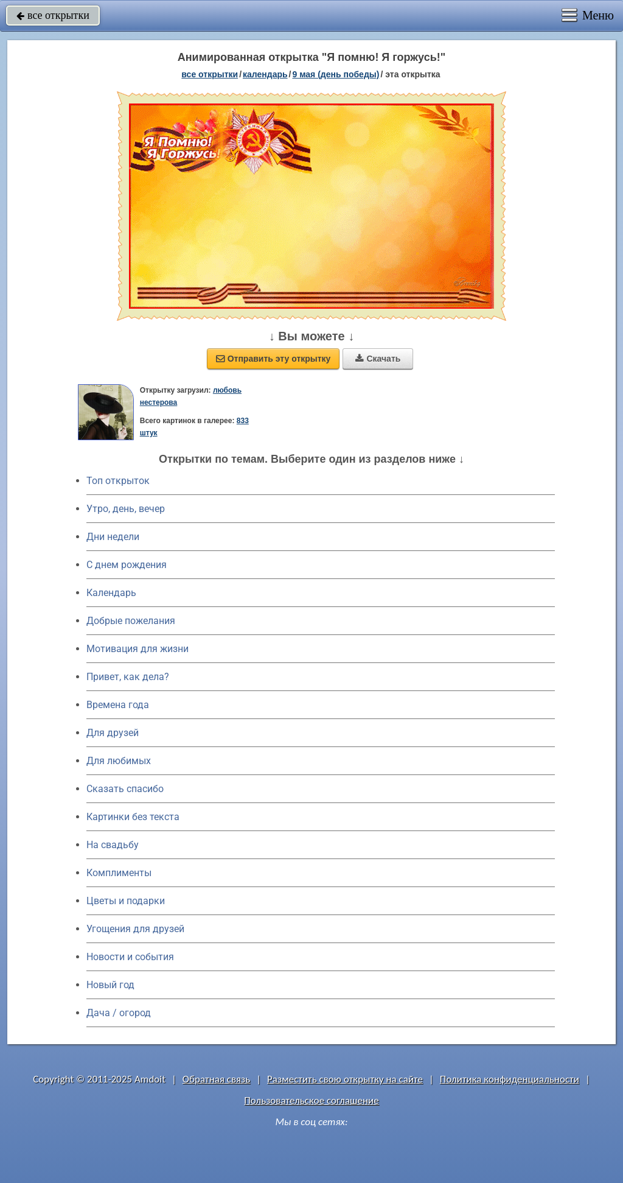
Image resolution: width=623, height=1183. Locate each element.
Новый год (110, 985)
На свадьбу (112, 845)
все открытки (52, 15)
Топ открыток (118, 480)
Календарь (265, 74)
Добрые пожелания (130, 621)
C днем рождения (126, 564)
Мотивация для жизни (137, 649)
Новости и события (130, 957)
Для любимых (118, 761)
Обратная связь (217, 1079)
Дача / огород (118, 1013)
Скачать (377, 358)
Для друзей (112, 733)
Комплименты (118, 873)
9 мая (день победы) (335, 74)
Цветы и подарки (125, 901)
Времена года (117, 705)
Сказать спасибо (125, 789)
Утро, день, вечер (125, 508)
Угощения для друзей (135, 929)
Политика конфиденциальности (509, 1079)
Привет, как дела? (127, 677)
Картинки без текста (132, 817)
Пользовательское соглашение (311, 1100)
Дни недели (112, 536)
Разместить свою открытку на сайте (345, 1079)
